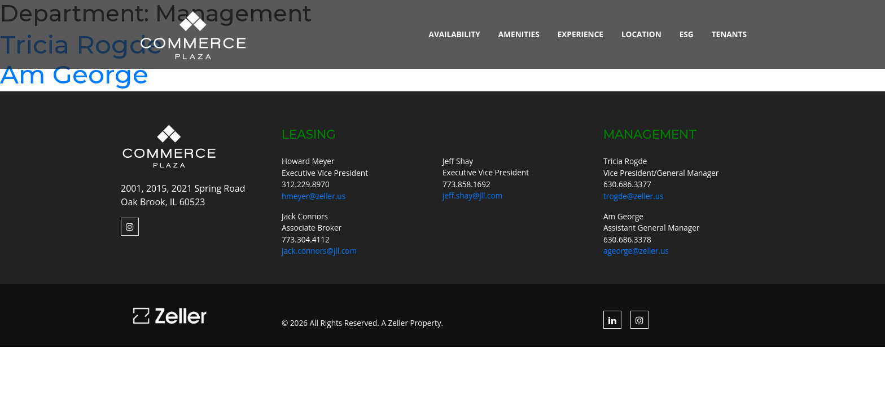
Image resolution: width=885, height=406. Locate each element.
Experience (580, 34)
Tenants (729, 34)
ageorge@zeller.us (636, 250)
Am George (74, 74)
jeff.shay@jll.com (472, 195)
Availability (454, 34)
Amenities (519, 34)
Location (641, 34)
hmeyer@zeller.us (313, 196)
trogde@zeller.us (633, 196)
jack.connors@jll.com (319, 250)
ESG (687, 34)
